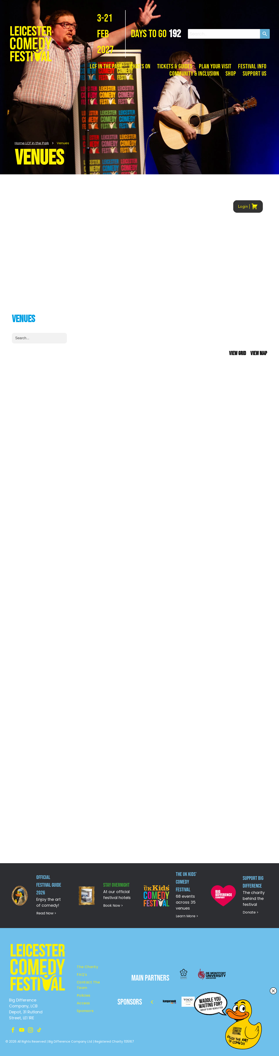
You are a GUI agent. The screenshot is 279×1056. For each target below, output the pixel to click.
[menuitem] (106, 66)
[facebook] (13, 1030)
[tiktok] (39, 1030)
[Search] (265, 34)
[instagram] (30, 1030)
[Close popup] (273, 990)
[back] (152, 1002)
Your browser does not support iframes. (139, 519)
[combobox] (224, 34)
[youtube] (22, 1030)
